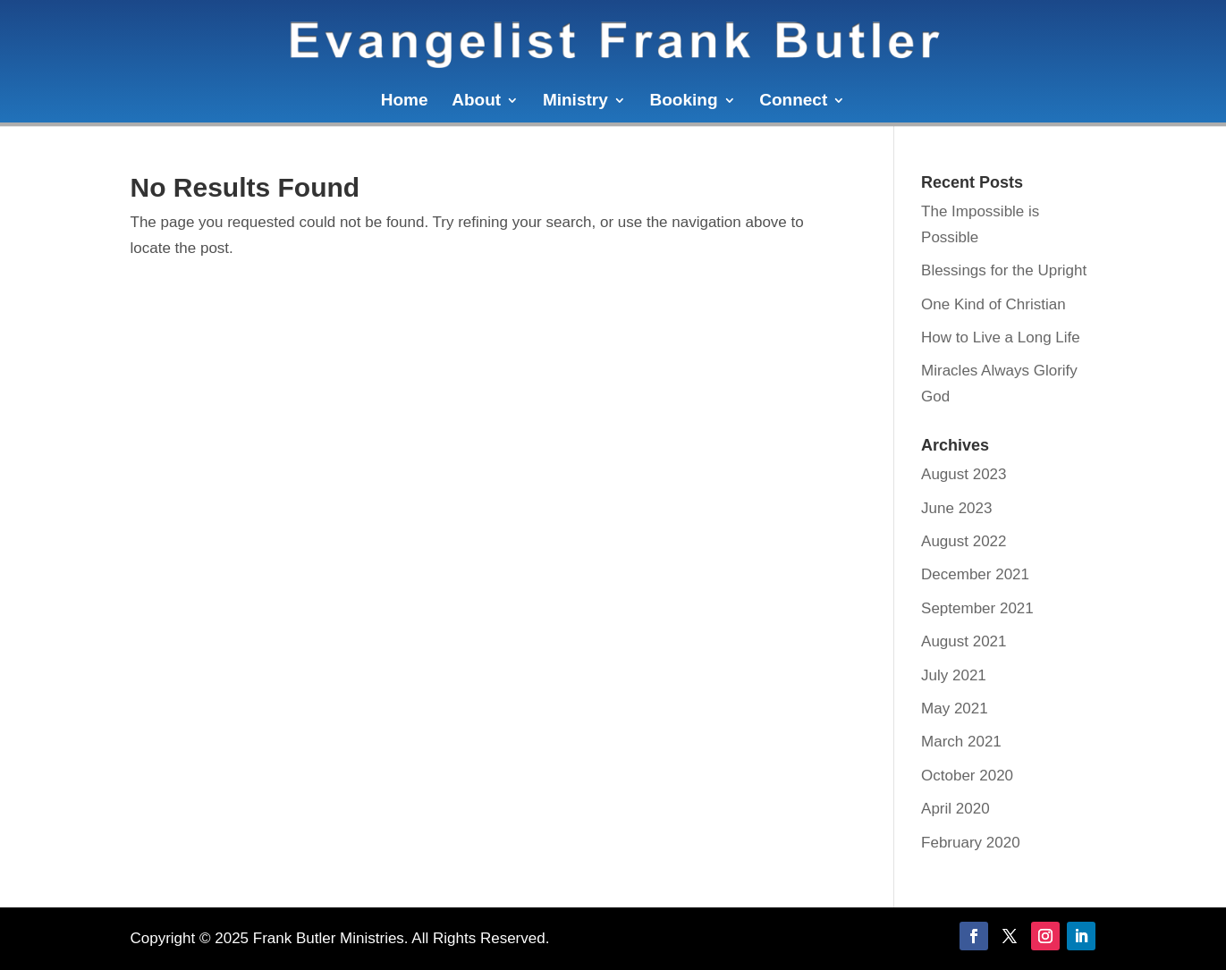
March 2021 (961, 741)
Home (404, 101)
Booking (684, 101)
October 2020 (967, 775)
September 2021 (977, 608)
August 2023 (963, 474)
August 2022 (963, 541)
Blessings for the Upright (1003, 270)
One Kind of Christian (993, 304)
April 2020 (955, 808)
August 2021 (963, 641)
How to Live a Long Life (1000, 337)
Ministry (575, 101)
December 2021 (975, 574)
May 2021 (954, 708)
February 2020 (970, 842)
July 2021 (953, 675)
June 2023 (956, 508)
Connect (793, 101)
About (476, 101)
